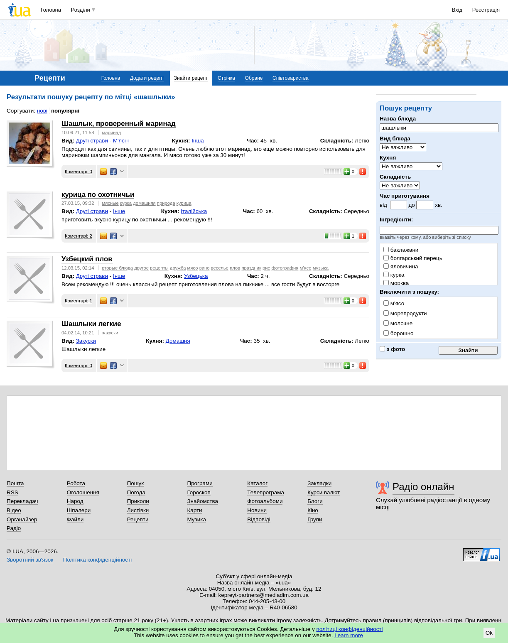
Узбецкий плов (87, 259)
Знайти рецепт (191, 78)
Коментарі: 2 (78, 235)
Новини (257, 510)
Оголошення (83, 492)
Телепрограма (265, 492)
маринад (111, 132)
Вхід (457, 10)
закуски (110, 332)
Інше (119, 211)
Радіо (14, 528)
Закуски (86, 341)
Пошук (135, 483)
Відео (14, 510)
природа (166, 203)
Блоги (315, 501)
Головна (51, 10)
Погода (136, 492)
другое (141, 267)
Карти (194, 510)
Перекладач (22, 501)
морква (396, 283)
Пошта (15, 483)
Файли (75, 519)
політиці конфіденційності (350, 629)
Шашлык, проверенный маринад (118, 124)
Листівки (138, 510)
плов (235, 267)
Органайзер (22, 519)
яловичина (400, 266)
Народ (75, 501)
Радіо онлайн (423, 486)
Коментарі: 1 (78, 300)
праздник (251, 267)
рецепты (159, 267)
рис (266, 267)
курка (393, 275)
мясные (110, 203)
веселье (219, 267)
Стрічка (226, 78)
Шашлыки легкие (91, 324)
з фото (392, 349)
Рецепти (138, 519)
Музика (196, 519)
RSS (12, 492)
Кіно (312, 510)
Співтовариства (290, 78)
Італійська (194, 211)
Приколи (138, 501)
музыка (321, 267)
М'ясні (121, 140)
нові (42, 111)
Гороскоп (198, 492)
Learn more (348, 635)
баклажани (400, 250)
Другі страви (92, 140)
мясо (192, 267)
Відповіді (258, 519)
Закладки (319, 483)
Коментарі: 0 (78, 171)
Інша (197, 140)
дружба (178, 267)
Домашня (178, 341)
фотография (284, 267)
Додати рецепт (147, 78)
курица (184, 203)
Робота (76, 483)
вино (204, 267)
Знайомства (202, 501)
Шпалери (79, 510)
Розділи (80, 10)
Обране (254, 78)
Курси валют (323, 492)
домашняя (144, 203)
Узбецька (196, 276)
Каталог (257, 483)
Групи (314, 519)
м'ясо (306, 267)
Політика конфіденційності (97, 560)
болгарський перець (412, 258)
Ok (489, 633)
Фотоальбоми (264, 501)
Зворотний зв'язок (30, 560)
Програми (199, 483)
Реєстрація (486, 10)
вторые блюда (117, 267)
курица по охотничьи (97, 195)
